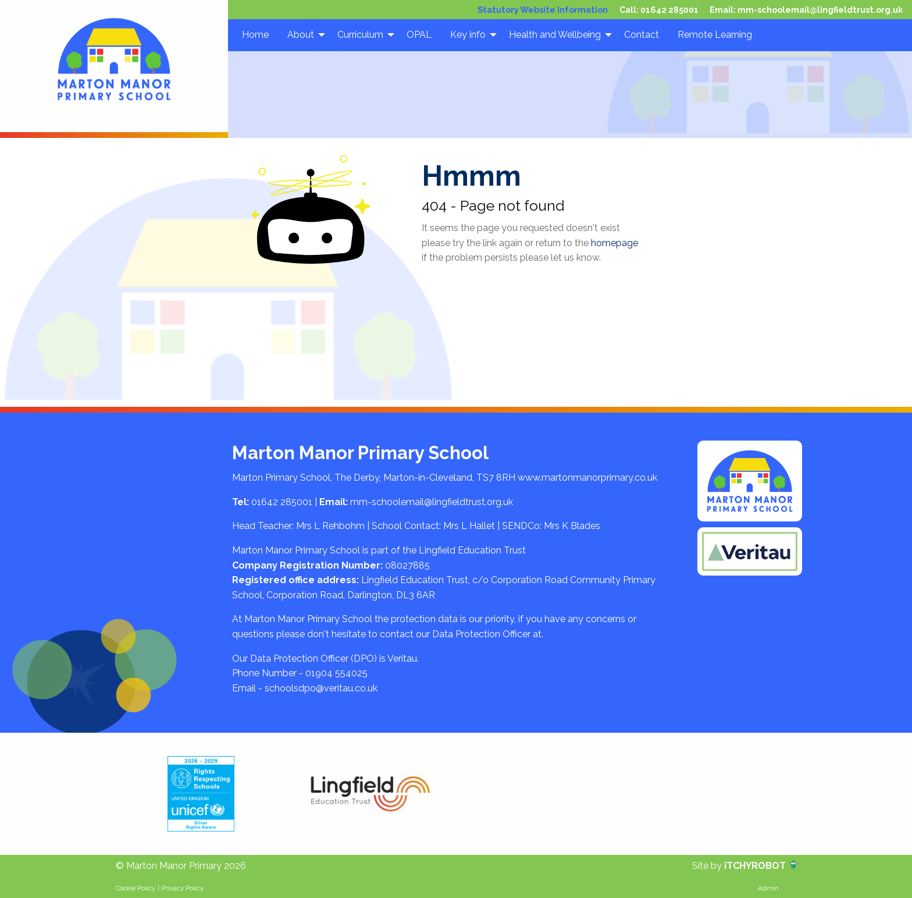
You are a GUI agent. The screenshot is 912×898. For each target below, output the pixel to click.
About (300, 34)
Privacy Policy (183, 888)
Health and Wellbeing (555, 34)
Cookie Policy (135, 888)
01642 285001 (669, 10)
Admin (768, 888)
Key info (468, 34)
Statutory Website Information (543, 10)
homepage (614, 243)
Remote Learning (715, 34)
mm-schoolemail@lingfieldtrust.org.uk (820, 10)
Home (255, 34)
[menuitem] (255, 35)
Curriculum (360, 34)
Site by (708, 865)
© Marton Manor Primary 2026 (181, 865)
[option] (201, 794)
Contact (641, 34)
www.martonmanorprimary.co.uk (587, 477)
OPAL (419, 34)
